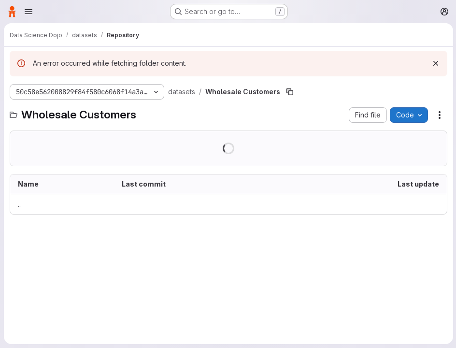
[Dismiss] (435, 63)
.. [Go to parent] (19, 204)
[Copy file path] (290, 92)
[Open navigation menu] (28, 11)
